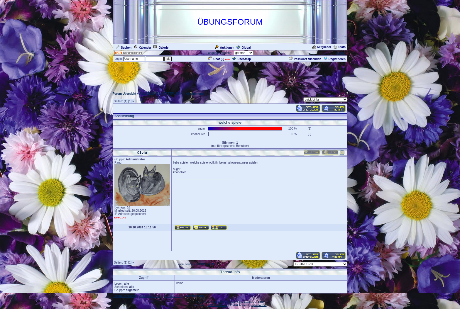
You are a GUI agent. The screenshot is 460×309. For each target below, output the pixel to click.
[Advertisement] (230, 75)
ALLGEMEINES (149, 93)
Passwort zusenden (305, 59)
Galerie (160, 47)
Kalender (142, 47)
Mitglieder (321, 47)
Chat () (216, 59)
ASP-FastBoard (217, 305)
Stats (340, 47)
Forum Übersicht (124, 93)
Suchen (123, 47)
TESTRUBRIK (173, 93)
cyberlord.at (259, 305)
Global (243, 47)
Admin (340, 53)
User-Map (241, 59)
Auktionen (224, 47)
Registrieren (335, 59)
